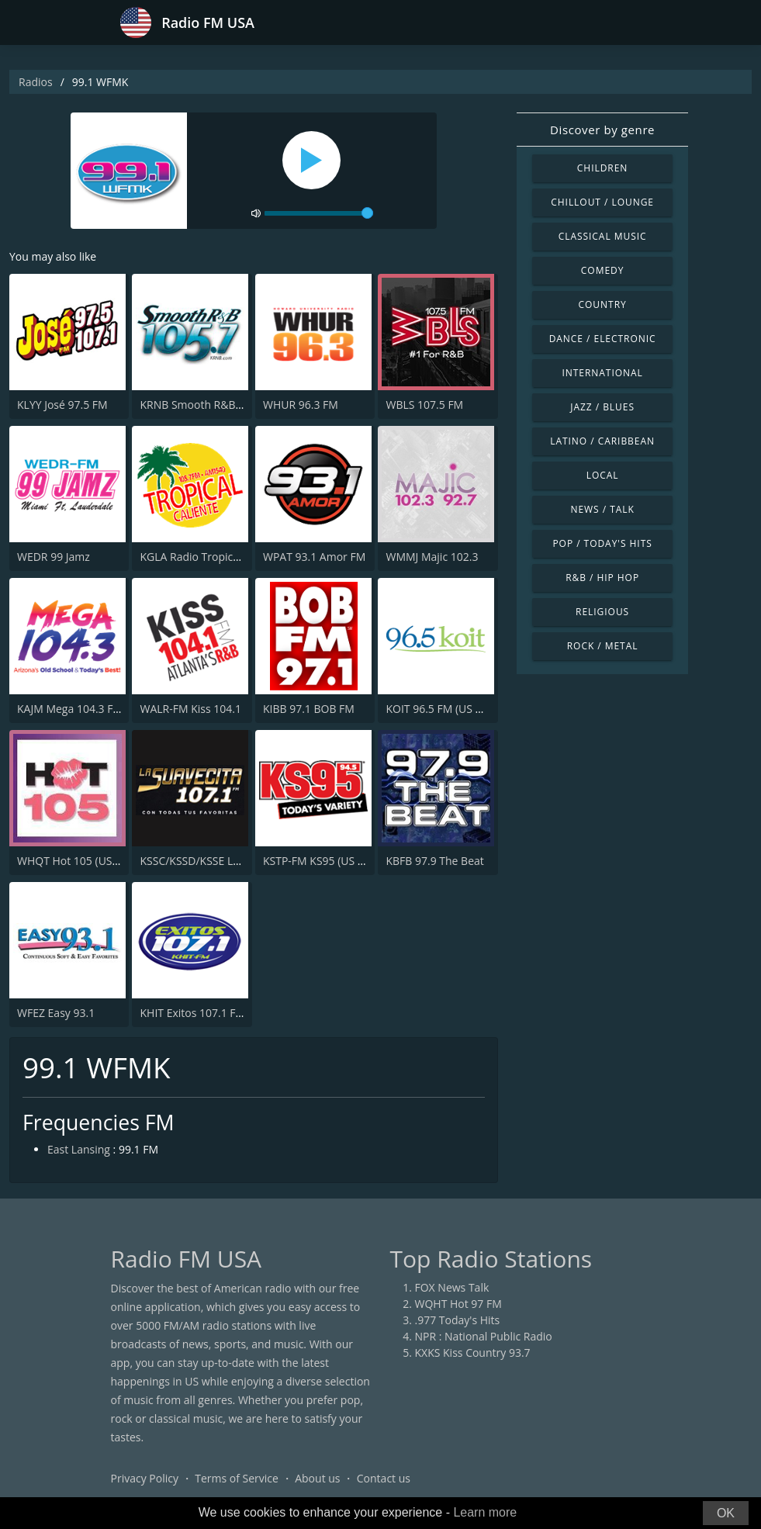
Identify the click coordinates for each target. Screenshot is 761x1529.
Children (602, 168)
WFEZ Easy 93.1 (56, 1012)
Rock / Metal (602, 645)
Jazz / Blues (602, 406)
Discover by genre (602, 129)
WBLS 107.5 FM (424, 404)
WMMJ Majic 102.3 (432, 556)
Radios (36, 81)
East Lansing (78, 1149)
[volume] (319, 213)
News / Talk (602, 509)
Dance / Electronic (602, 338)
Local (602, 475)
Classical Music (603, 236)
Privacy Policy (144, 1478)
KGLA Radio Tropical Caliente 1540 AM (236, 556)
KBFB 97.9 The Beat (434, 860)
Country (603, 304)
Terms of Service (236, 1478)
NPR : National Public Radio (483, 1336)
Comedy (602, 270)
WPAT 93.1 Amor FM (314, 556)
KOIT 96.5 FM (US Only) (443, 708)
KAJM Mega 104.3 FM (70, 708)
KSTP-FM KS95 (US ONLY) (326, 860)
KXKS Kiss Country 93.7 (473, 1352)
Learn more (485, 1512)
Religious (602, 611)
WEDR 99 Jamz (53, 556)
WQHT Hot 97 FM (458, 1303)
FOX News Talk (452, 1287)
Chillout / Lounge (602, 202)
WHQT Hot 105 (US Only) (79, 860)
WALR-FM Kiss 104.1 (190, 708)
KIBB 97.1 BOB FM (309, 708)
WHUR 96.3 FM (300, 404)
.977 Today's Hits (457, 1320)
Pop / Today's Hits (602, 543)
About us (317, 1478)
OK (726, 1513)
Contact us (383, 1478)
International (602, 372)
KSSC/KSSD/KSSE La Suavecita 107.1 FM (239, 860)
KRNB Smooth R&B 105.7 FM (212, 404)
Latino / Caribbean (602, 441)
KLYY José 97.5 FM (62, 404)
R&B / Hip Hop (602, 577)
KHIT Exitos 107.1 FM (192, 1012)
